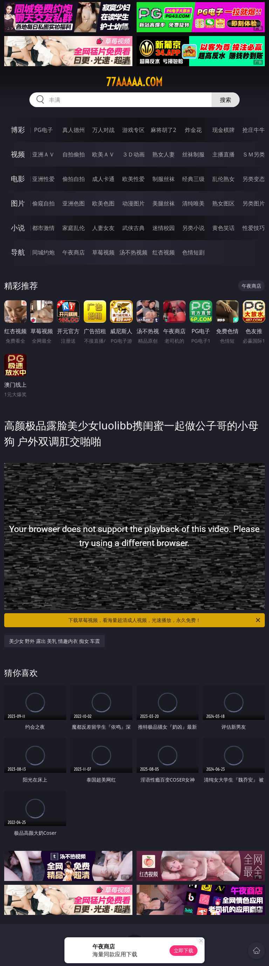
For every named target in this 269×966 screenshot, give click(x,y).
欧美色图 (103, 203)
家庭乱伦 (73, 228)
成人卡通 (103, 179)
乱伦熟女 (223, 179)
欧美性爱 (133, 179)
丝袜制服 (193, 154)
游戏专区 (133, 130)
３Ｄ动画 (133, 154)
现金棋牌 (223, 130)
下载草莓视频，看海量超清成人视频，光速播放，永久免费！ (164, 620)
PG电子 (43, 130)
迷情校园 (163, 228)
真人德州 (73, 130)
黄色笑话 (223, 228)
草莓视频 (103, 252)
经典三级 (193, 179)
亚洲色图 (73, 203)
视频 (18, 154)
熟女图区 (223, 203)
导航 (18, 252)
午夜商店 (73, 252)
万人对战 (103, 130)
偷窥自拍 (43, 203)
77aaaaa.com (134, 82)
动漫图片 (133, 203)
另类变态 (253, 179)
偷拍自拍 (73, 179)
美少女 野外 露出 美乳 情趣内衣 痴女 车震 (54, 641)
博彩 (18, 129)
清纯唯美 (193, 203)
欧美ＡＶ (103, 154)
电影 (18, 178)
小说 (18, 227)
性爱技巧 (253, 228)
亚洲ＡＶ (43, 154)
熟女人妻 (163, 154)
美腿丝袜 (163, 203)
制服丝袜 (163, 179)
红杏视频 (163, 252)
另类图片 (253, 203)
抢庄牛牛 (253, 130)
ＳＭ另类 (253, 154)
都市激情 (43, 228)
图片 (18, 203)
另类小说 (193, 228)
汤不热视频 (133, 252)
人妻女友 (103, 228)
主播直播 (223, 154)
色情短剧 (193, 252)
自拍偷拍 (73, 154)
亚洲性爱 (43, 179)
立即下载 (183, 950)
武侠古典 (133, 228)
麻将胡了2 (163, 130)
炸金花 (193, 130)
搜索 (225, 100)
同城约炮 (43, 252)
